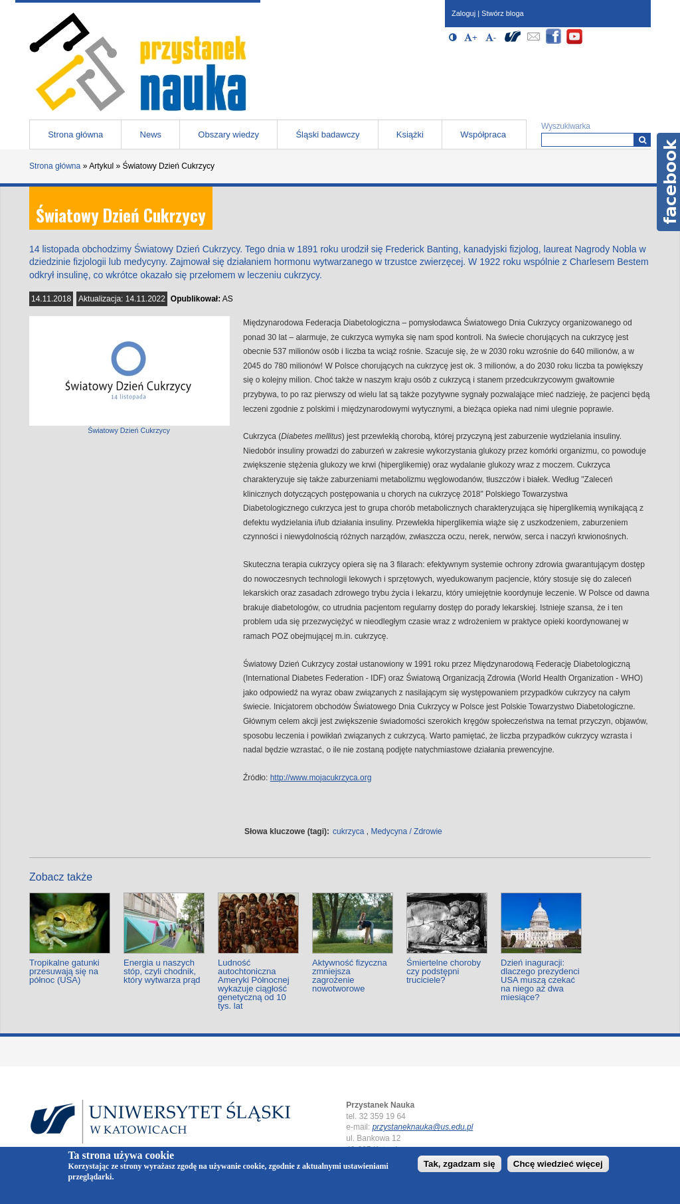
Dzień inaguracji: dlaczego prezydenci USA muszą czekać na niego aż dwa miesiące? (540, 980)
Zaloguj (463, 13)
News (151, 134)
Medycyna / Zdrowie (406, 831)
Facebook (668, 182)
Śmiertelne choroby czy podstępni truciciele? (443, 971)
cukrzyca (348, 831)
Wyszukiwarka (565, 126)
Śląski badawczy (327, 134)
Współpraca (483, 134)
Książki (410, 134)
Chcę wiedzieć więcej (558, 1164)
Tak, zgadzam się (459, 1164)
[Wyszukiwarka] (642, 140)
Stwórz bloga (502, 13)
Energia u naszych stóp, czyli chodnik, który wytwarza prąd (162, 971)
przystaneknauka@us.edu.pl (423, 1127)
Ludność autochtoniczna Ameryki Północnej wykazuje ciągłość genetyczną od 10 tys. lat (254, 984)
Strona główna (75, 134)
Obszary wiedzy (228, 134)
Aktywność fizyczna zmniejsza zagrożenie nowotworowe (349, 975)
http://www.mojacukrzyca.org (321, 777)
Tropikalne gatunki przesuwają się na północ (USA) (64, 971)
